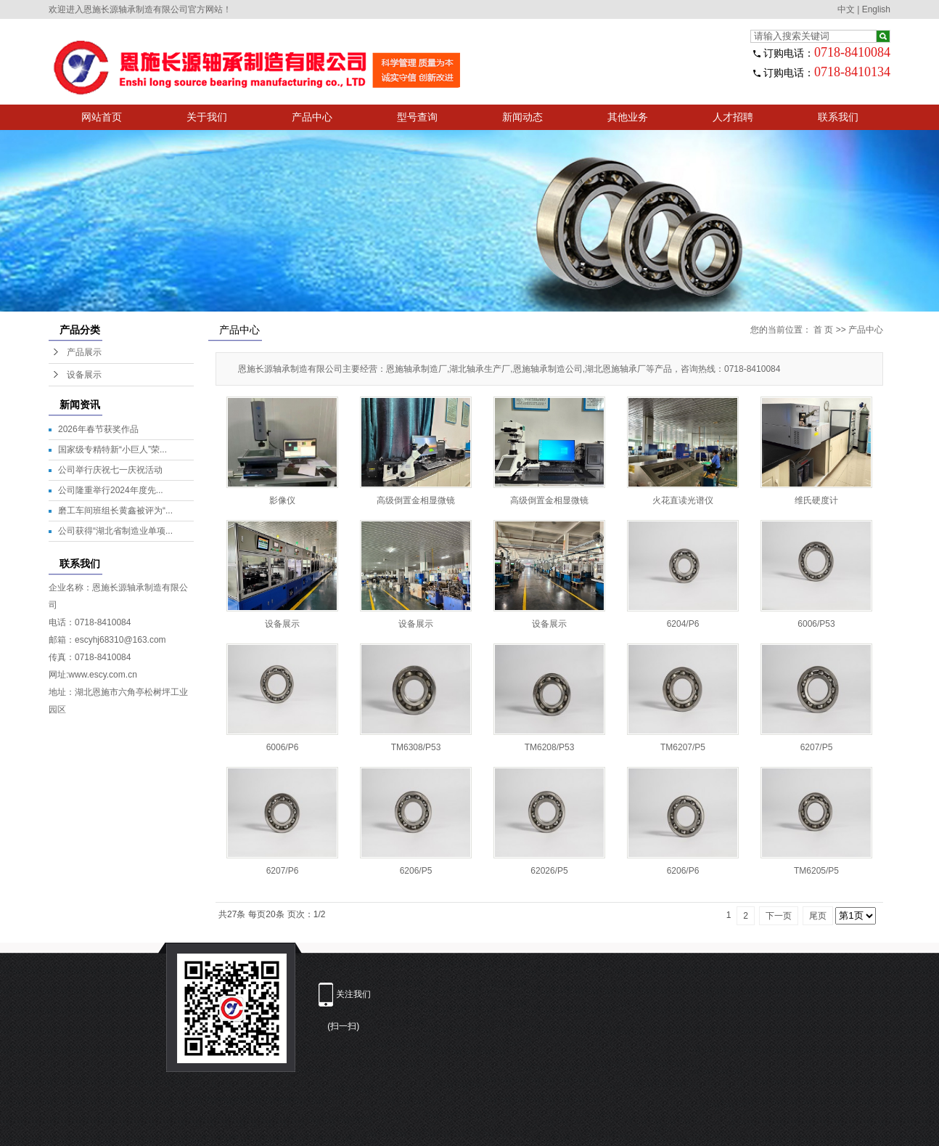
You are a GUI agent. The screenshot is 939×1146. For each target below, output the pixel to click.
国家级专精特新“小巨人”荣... (112, 449)
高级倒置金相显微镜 (416, 500)
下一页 (779, 916)
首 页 (823, 330)
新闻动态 (522, 117)
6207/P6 (282, 871)
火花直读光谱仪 (682, 500)
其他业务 (627, 117)
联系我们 (838, 117)
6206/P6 (683, 871)
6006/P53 (816, 624)
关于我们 (206, 117)
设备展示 (84, 375)
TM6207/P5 (682, 747)
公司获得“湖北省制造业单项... (115, 531)
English (876, 9)
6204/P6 (683, 624)
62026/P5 (548, 871)
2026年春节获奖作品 (98, 429)
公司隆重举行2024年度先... (110, 490)
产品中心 (312, 117)
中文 (846, 9)
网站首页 (101, 117)
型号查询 (417, 117)
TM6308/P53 (416, 747)
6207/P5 (816, 747)
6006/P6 (282, 747)
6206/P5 (416, 871)
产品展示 (84, 352)
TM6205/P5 (816, 871)
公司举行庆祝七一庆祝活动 (110, 470)
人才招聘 (733, 117)
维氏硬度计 (816, 500)
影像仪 (282, 500)
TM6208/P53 (550, 747)
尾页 (818, 916)
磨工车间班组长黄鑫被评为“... (115, 510)
